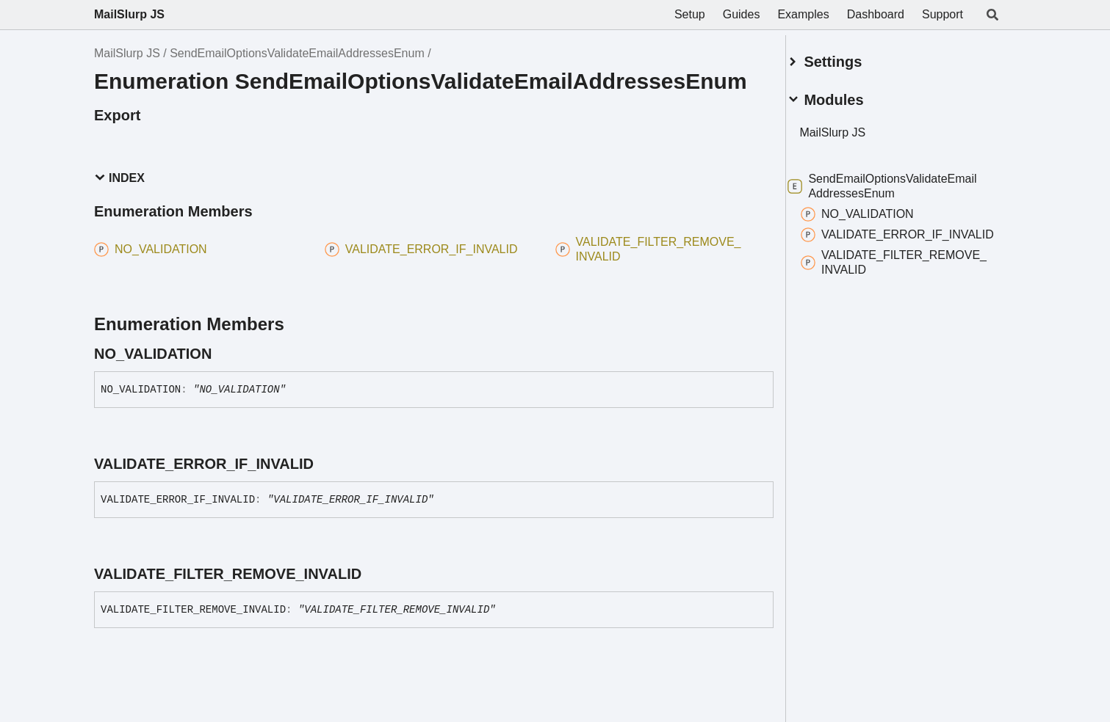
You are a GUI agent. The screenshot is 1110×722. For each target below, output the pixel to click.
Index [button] (119, 178)
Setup (689, 14)
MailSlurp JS (129, 14)
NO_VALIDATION (874, 208)
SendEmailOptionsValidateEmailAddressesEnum (297, 53)
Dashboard (875, 14)
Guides (741, 14)
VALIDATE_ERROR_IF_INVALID (892, 235)
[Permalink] (224, 353)
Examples (803, 14)
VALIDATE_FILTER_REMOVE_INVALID (882, 271)
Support (942, 14)
